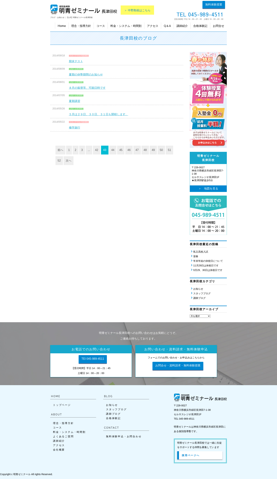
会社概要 (59, 449)
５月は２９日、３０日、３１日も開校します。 (98, 114)
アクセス (152, 26)
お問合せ (218, 26)
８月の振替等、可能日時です (87, 87)
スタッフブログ (202, 293)
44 (112, 149)
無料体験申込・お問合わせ (124, 436)
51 (169, 149)
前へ (60, 149)
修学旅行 (74, 127)
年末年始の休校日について (208, 260)
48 (145, 149)
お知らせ (198, 288)
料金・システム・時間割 (126, 26)
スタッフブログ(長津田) (78, 56)
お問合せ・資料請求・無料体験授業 (178, 365)
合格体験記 (200, 26)
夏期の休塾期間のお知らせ (86, 74)
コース (100, 26)
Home (62, 26)
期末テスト (76, 61)
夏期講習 (74, 101)
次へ (68, 160)
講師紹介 (182, 26)
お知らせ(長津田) (76, 69)
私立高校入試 (200, 251)
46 (129, 149)
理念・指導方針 (81, 26)
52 (59, 160)
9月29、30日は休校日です (207, 270)
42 (96, 149)
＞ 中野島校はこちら (137, 10)
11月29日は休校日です (206, 265)
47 (137, 149)
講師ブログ (199, 298)
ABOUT (56, 414)
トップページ (62, 405)
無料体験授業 (213, 4)
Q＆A (167, 26)
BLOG (108, 396)
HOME (55, 396)
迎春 (195, 256)
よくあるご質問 (63, 436)
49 (153, 149)
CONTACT (111, 427)
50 (161, 149)
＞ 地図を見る (208, 188)
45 (120, 149)
